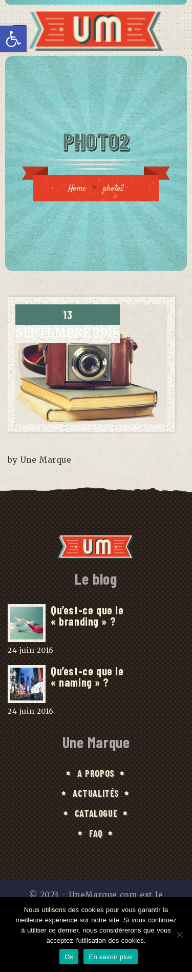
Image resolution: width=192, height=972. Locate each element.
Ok (69, 957)
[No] (179, 934)
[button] (13, 39)
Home (77, 189)
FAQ (96, 833)
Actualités (96, 793)
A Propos (96, 773)
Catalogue (96, 813)
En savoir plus (110, 957)
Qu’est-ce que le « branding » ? (87, 615)
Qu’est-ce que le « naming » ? (87, 676)
